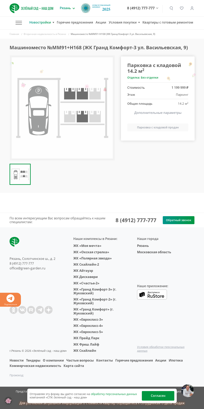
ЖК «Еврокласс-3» (88, 319)
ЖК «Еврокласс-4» (88, 325)
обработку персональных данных (114, 394)
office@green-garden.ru (27, 268)
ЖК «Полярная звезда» (92, 258)
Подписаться (10, 300)
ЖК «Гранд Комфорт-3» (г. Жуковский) (94, 291)
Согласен (158, 395)
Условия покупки (123, 22)
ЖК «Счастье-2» (86, 283)
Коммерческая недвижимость (35, 366)
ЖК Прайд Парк (86, 338)
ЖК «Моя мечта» (87, 245)
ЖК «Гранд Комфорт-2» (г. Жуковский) (94, 301)
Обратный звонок (178, 220)
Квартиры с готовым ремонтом (167, 22)
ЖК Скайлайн (84, 350)
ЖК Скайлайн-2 (86, 264)
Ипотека (176, 360)
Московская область (154, 252)
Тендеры (33, 360)
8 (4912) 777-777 (141, 8)
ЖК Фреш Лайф (86, 344)
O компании (53, 360)
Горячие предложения (75, 22)
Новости (17, 360)
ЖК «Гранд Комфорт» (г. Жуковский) (93, 311)
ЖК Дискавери (85, 277)
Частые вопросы (80, 360)
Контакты (104, 360)
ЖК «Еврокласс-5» (88, 332)
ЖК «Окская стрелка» (91, 252)
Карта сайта (74, 366)
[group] (62, 108)
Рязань (143, 245)
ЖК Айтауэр (83, 270)
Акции (101, 22)
